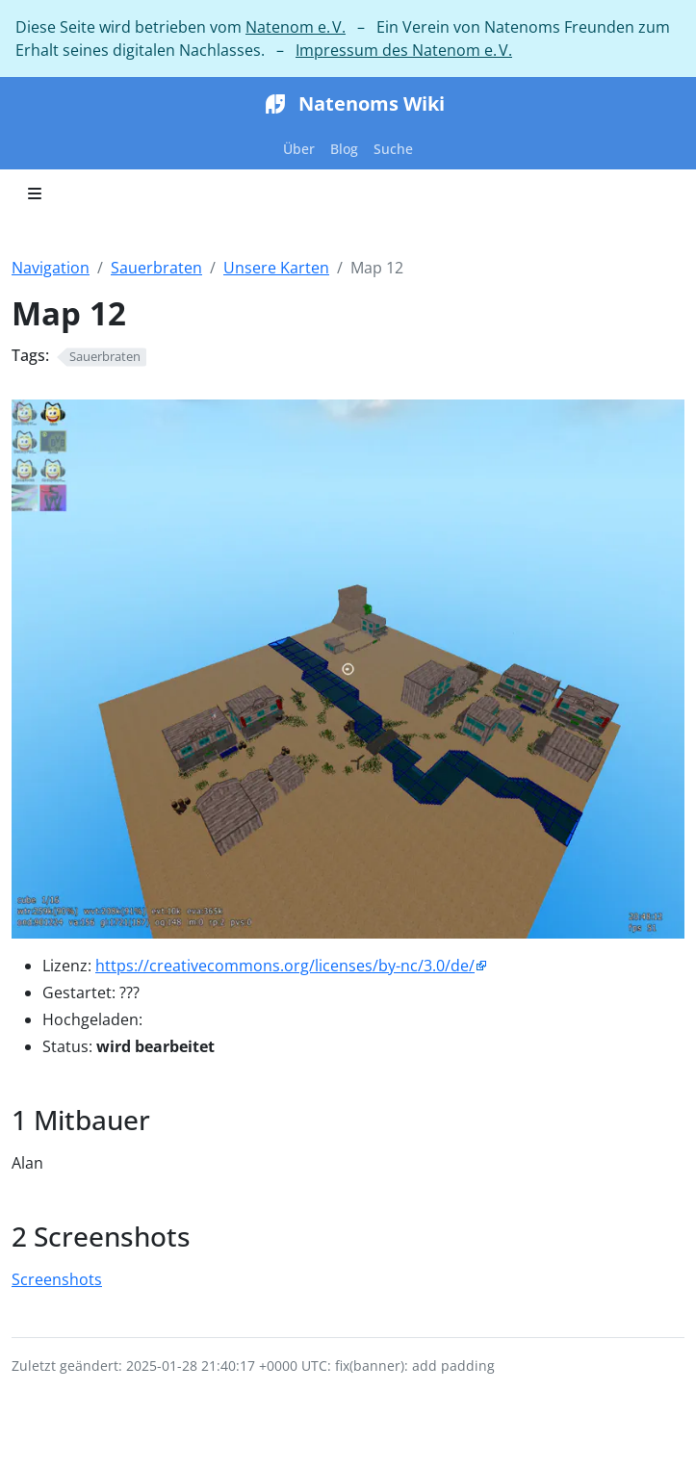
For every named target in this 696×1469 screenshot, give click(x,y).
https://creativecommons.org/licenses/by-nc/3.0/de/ (285, 965)
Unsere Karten (276, 267)
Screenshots (57, 1279)
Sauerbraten (156, 267)
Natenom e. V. (295, 27)
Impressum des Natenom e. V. (404, 50)
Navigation (51, 267)
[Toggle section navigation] (34, 193)
